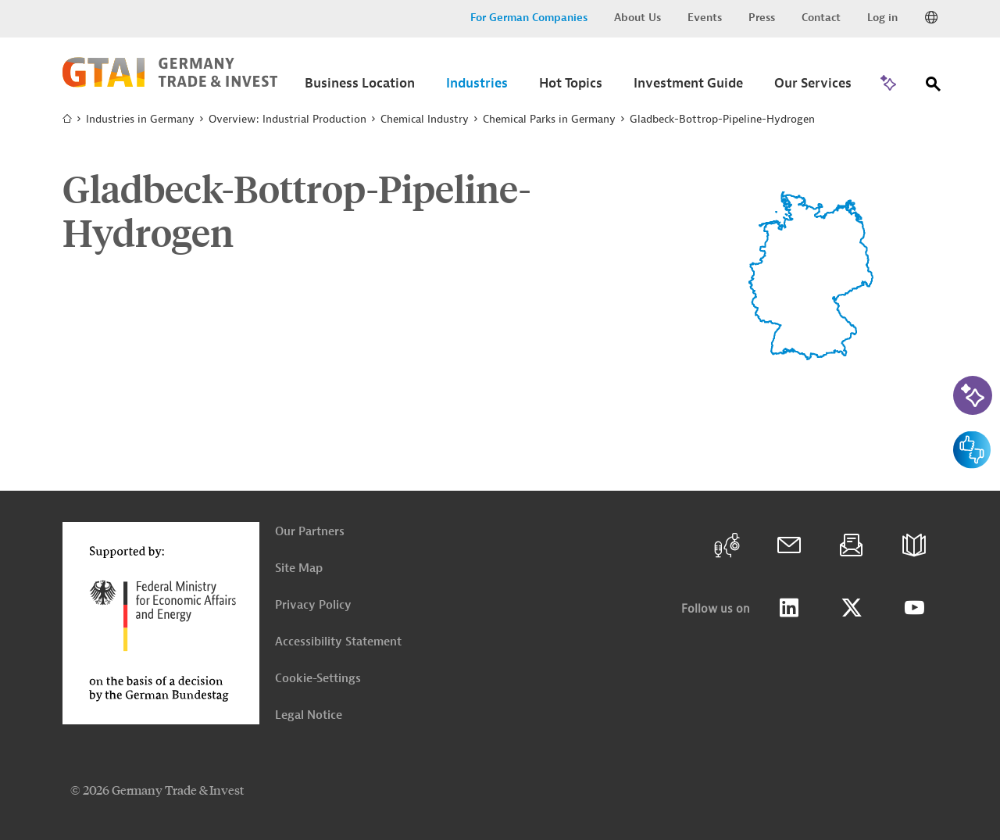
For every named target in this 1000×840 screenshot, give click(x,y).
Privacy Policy (313, 605)
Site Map (299, 568)
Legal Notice (308, 715)
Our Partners (310, 531)
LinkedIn (789, 607)
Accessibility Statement (338, 641)
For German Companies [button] (529, 17)
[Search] (933, 87)
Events (705, 17)
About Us (637, 17)
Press (761, 17)
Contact (821, 17)
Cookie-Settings (318, 678)
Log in (882, 17)
